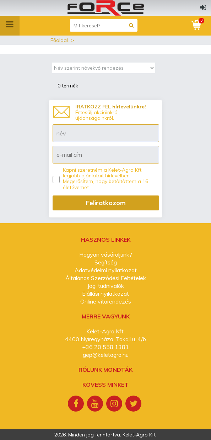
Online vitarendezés (105, 301)
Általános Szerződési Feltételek (105, 277)
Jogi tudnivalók (105, 285)
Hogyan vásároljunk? (105, 254)
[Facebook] (77, 404)
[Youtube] (96, 404)
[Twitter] (134, 404)
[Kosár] (197, 25)
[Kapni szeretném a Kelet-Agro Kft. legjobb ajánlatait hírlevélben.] (56, 179)
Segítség (105, 262)
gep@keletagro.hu (106, 354)
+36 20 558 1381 (105, 346)
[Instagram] (115, 404)
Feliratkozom (106, 203)
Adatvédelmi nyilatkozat (106, 270)
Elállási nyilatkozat (105, 293)
